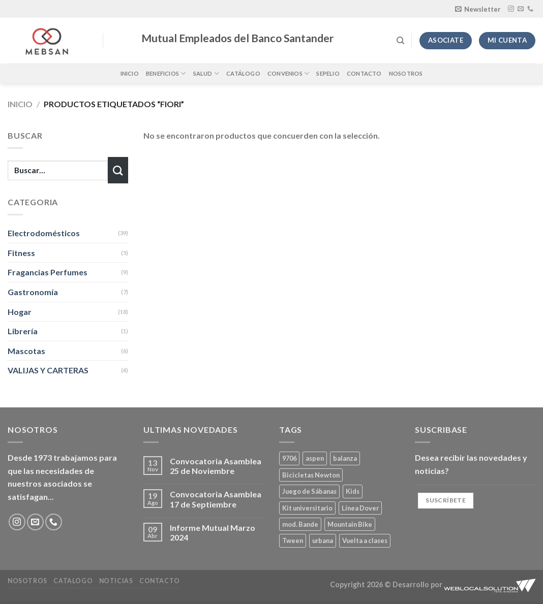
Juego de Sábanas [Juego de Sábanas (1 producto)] (309, 491)
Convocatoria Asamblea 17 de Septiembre (215, 498)
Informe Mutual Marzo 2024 (212, 532)
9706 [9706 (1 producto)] (289, 458)
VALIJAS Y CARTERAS (48, 370)
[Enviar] (118, 170)
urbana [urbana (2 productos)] (322, 540)
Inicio (129, 73)
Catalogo (73, 581)
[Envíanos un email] (521, 9)
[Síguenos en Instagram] (511, 9)
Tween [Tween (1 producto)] (292, 540)
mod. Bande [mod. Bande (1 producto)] (300, 524)
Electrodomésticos (44, 233)
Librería (23, 331)
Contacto (364, 73)
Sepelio (328, 73)
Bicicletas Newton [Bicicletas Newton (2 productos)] (311, 475)
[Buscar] (400, 40)
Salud (206, 73)
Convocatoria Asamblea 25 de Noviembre (215, 465)
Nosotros (406, 73)
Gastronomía (33, 292)
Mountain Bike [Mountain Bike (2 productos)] (349, 524)
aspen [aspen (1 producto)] (315, 458)
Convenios (288, 73)
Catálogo (243, 73)
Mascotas (26, 351)
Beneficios (166, 73)
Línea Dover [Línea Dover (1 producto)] (360, 508)
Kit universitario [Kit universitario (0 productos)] (307, 508)
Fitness (21, 253)
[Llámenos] (530, 9)
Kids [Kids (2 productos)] (352, 491)
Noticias (116, 581)
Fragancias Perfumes (47, 272)
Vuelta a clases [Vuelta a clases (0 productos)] (364, 540)
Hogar (20, 311)
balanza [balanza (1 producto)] (345, 458)
